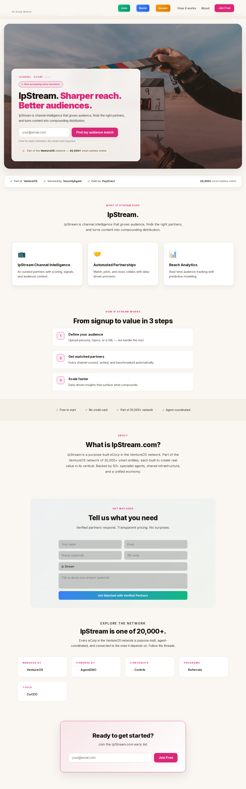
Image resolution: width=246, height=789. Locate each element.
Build (143, 8)
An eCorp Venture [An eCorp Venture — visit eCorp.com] (22, 12)
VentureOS (30, 181)
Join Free (224, 8)
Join (124, 8)
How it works (187, 8)
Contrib (139, 670)
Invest (163, 8)
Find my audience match (95, 132)
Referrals (195, 670)
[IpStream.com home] (22, 6)
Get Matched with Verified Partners (123, 595)
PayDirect (108, 181)
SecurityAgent (72, 181)
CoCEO (32, 694)
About (205, 8)
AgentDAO (88, 670)
